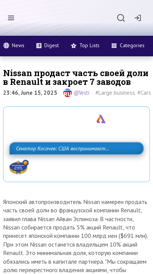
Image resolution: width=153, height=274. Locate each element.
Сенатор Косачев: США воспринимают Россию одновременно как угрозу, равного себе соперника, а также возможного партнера (75, 165)
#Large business (115, 92)
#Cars (144, 92)
